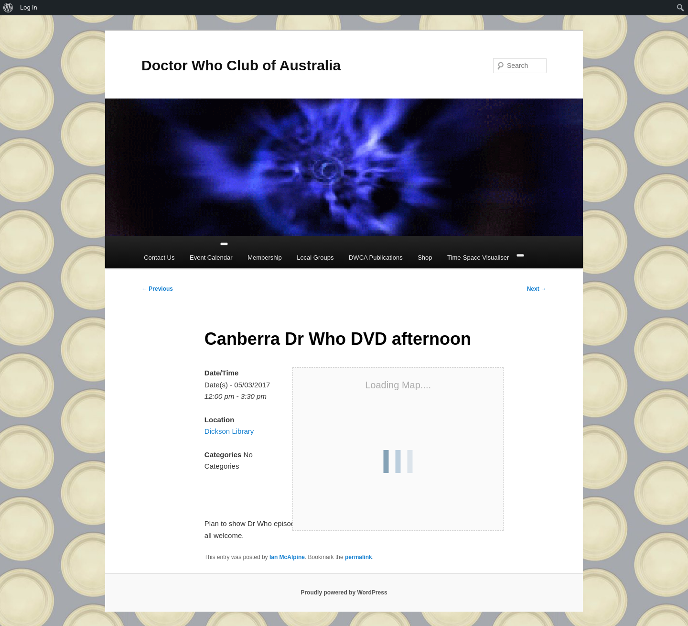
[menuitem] (8, 7)
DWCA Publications (376, 257)
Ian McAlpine (287, 557)
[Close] (520, 255)
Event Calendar (211, 257)
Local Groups (315, 257)
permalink (358, 557)
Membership (264, 257)
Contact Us (159, 257)
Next (537, 289)
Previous (157, 289)
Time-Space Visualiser (478, 257)
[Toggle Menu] (224, 243)
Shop (425, 257)
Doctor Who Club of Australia (241, 65)
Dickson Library (229, 431)
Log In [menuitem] (28, 7)
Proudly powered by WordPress (344, 592)
